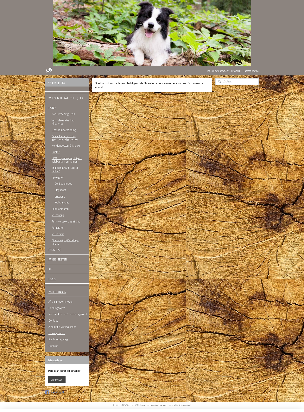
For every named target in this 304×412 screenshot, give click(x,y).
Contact (53, 320)
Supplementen (60, 208)
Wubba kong (62, 202)
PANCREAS (54, 249)
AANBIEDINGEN (57, 291)
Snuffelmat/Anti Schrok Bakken (65, 169)
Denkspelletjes (63, 183)
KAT (50, 269)
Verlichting (58, 233)
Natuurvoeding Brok (63, 113)
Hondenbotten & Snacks (66, 145)
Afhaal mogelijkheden (60, 301)
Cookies (53, 345)
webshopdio (55, 392)
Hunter (56, 151)
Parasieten (58, 227)
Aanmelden (56, 379)
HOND (51, 107)
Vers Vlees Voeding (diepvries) (63, 122)
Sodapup (60, 196)
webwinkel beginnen (158, 405)
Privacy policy (56, 333)
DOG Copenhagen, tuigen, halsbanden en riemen (67, 160)
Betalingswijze (56, 307)
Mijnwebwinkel (185, 405)
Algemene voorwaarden (62, 326)
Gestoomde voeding (64, 129)
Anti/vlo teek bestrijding (66, 221)
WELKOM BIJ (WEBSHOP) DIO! (65, 97)
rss (148, 405)
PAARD (52, 278)
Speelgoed (58, 177)
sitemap (142, 405)
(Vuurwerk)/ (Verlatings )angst (65, 242)
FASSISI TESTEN (57, 259)
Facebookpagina (251, 71)
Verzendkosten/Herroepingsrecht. (68, 314)
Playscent (60, 189)
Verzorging (58, 214)
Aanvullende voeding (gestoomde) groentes (65, 137)
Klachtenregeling (58, 339)
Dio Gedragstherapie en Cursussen (224, 71)
